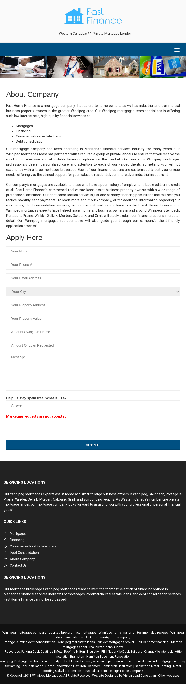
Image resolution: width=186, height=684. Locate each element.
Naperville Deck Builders (125, 651)
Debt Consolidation (24, 553)
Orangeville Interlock (158, 651)
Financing (17, 540)
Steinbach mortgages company (108, 637)
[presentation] (43, 429)
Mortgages (18, 534)
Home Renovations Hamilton (65, 666)
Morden (45, 499)
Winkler (20, 499)
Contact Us (18, 565)
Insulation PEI (96, 651)
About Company (22, 559)
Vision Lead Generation (139, 675)
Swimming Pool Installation (24, 666)
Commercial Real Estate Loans (33, 546)
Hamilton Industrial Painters (87, 671)
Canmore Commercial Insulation (110, 666)
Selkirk (33, 499)
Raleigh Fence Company (126, 671)
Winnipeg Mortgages (47, 675)
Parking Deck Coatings (37, 651)
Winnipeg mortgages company (24, 632)
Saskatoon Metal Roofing (153, 666)
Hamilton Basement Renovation (108, 656)
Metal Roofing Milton (70, 651)
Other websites (168, 675)
